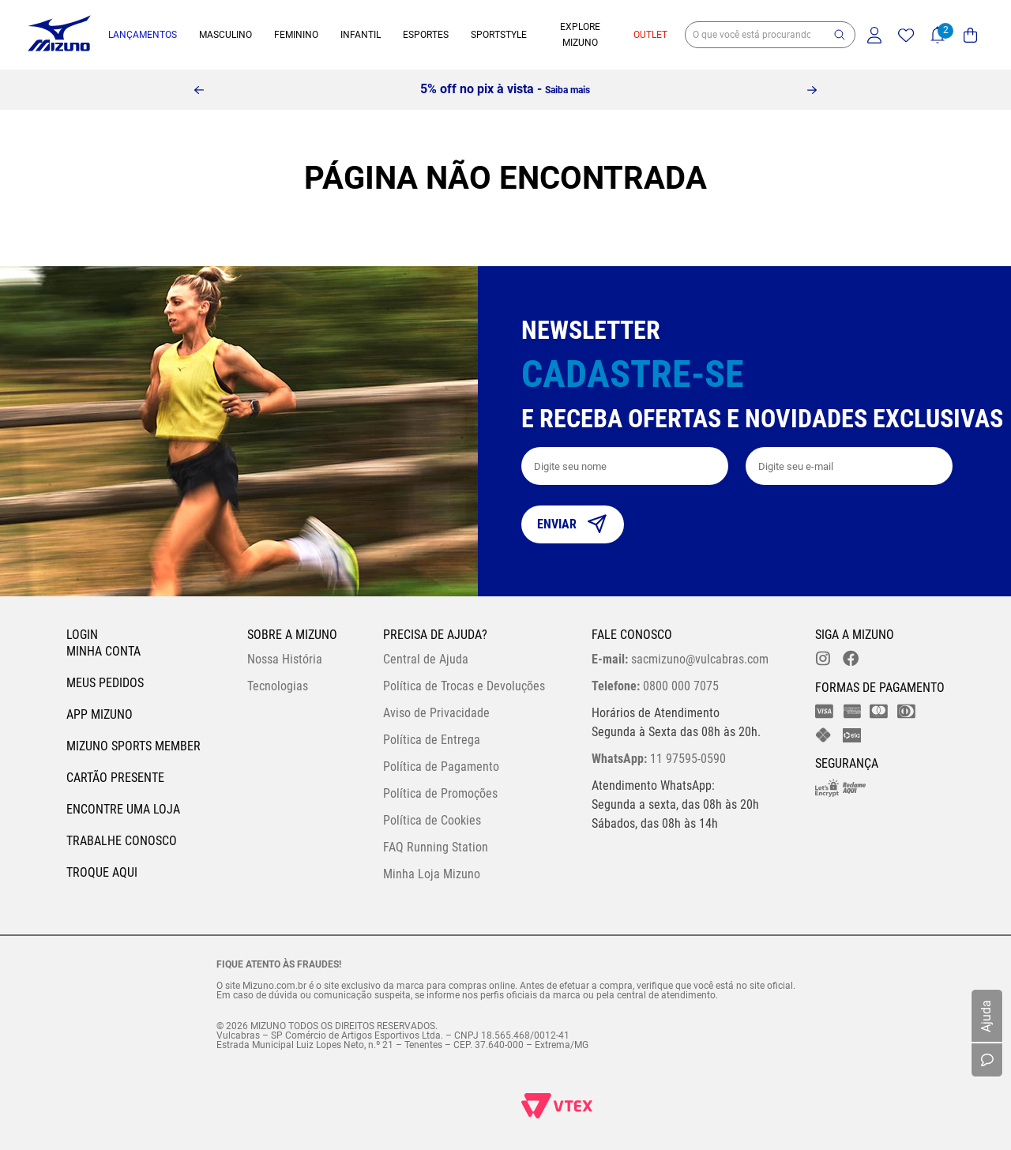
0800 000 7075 (655, 685)
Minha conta (103, 651)
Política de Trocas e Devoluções (464, 685)
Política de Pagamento (441, 766)
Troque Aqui (101, 872)
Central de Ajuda (425, 659)
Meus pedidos (105, 682)
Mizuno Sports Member (133, 746)
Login (82, 634)
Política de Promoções (440, 793)
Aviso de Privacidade (436, 712)
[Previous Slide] (199, 90)
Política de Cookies (432, 820)
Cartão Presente (115, 777)
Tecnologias (277, 685)
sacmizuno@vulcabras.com (680, 659)
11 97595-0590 (659, 758)
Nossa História (284, 659)
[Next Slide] (811, 90)
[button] (839, 34)
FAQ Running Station (435, 847)
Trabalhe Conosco (121, 840)
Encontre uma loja (123, 809)
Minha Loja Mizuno (431, 873)
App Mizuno (99, 714)
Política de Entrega (431, 739)
